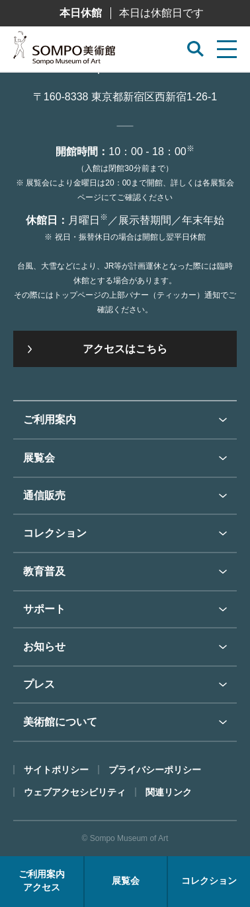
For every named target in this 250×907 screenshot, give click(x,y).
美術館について (60, 721)
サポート (44, 609)
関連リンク (169, 792)
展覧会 (39, 457)
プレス (39, 684)
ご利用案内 (49, 419)
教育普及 (44, 571)
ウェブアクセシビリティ (75, 792)
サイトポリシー (56, 769)
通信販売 (44, 495)
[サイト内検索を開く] (195, 49)
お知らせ (44, 646)
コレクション (55, 533)
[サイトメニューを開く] (227, 49)
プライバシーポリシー (154, 769)
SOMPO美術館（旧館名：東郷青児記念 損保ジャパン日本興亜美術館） (64, 51)
